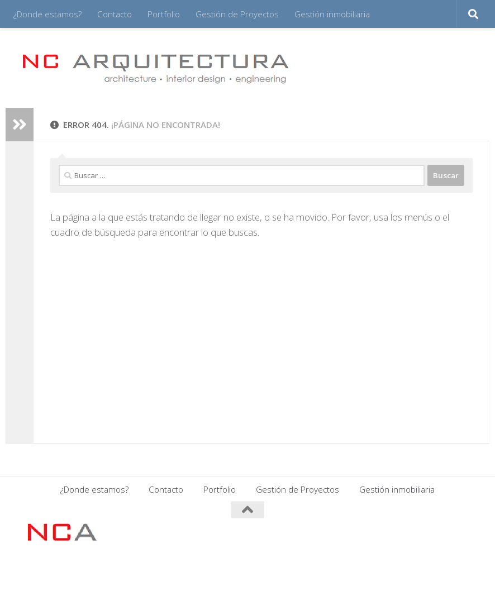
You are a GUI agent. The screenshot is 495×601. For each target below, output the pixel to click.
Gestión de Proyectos (237, 14)
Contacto (114, 14)
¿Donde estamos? (47, 14)
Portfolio (163, 14)
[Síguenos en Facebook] (404, 532)
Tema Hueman (158, 578)
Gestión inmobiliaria (332, 14)
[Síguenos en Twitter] (465, 532)
